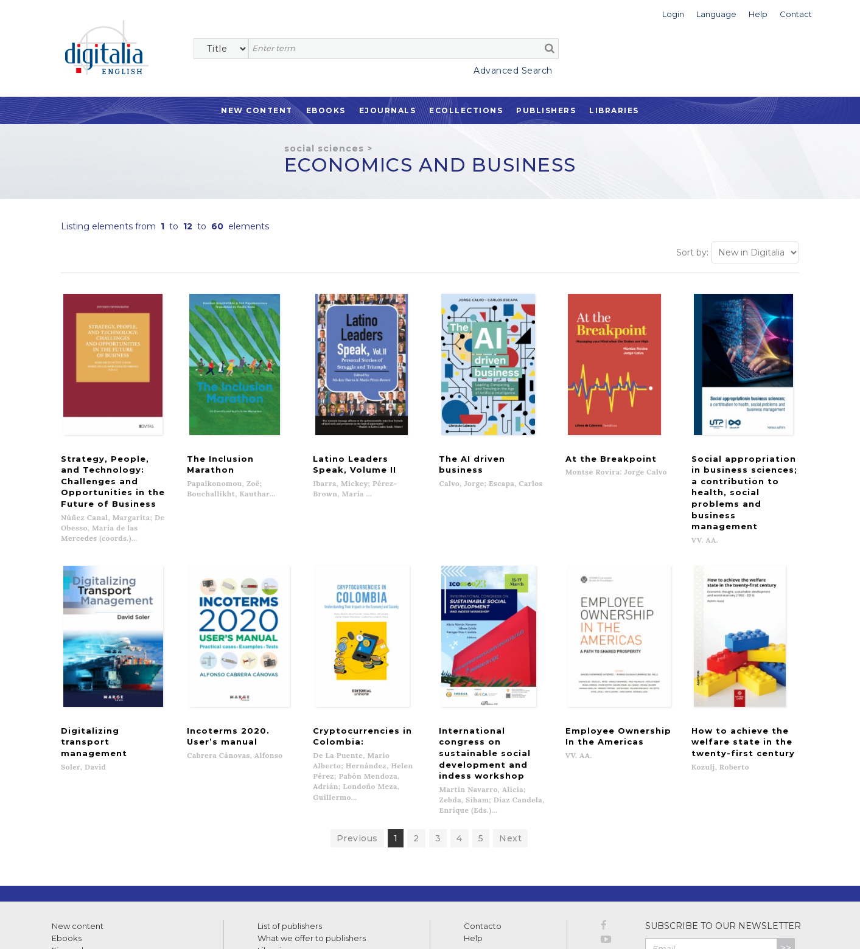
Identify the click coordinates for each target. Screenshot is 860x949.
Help (473, 858)
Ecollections (466, 110)
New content (77, 846)
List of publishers (289, 846)
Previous (357, 758)
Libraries (614, 110)
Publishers (546, 110)
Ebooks (326, 110)
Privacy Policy (768, 895)
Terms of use (73, 926)
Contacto (483, 846)
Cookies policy (210, 926)
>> (785, 868)
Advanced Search (513, 70)
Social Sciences (324, 148)
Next (510, 758)
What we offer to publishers (311, 858)
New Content (257, 110)
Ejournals (387, 110)
